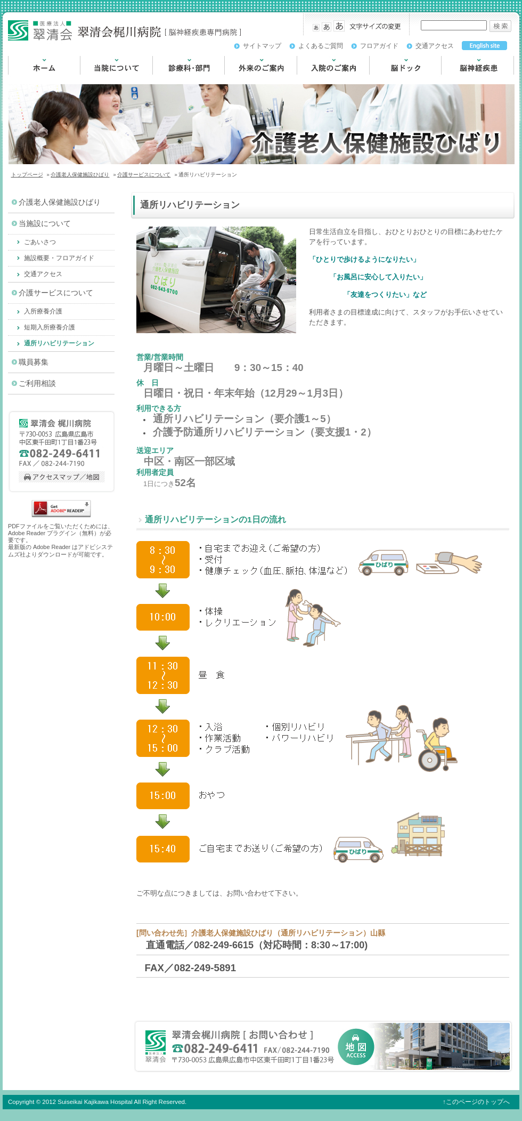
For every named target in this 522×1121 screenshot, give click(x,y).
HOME (19, 80)
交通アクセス (434, 46)
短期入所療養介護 (49, 327)
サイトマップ (262, 46)
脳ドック (384, 80)
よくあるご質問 (320, 46)
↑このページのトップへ (476, 1102)
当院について (102, 80)
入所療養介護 (43, 311)
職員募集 (33, 362)
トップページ (27, 175)
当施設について (45, 224)
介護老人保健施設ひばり (80, 175)
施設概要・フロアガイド (59, 258)
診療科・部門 (174, 80)
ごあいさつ (40, 242)
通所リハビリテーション (59, 343)
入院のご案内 (319, 80)
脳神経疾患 (459, 80)
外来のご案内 (246, 80)
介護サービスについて (143, 175)
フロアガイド (379, 46)
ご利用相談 (37, 384)
